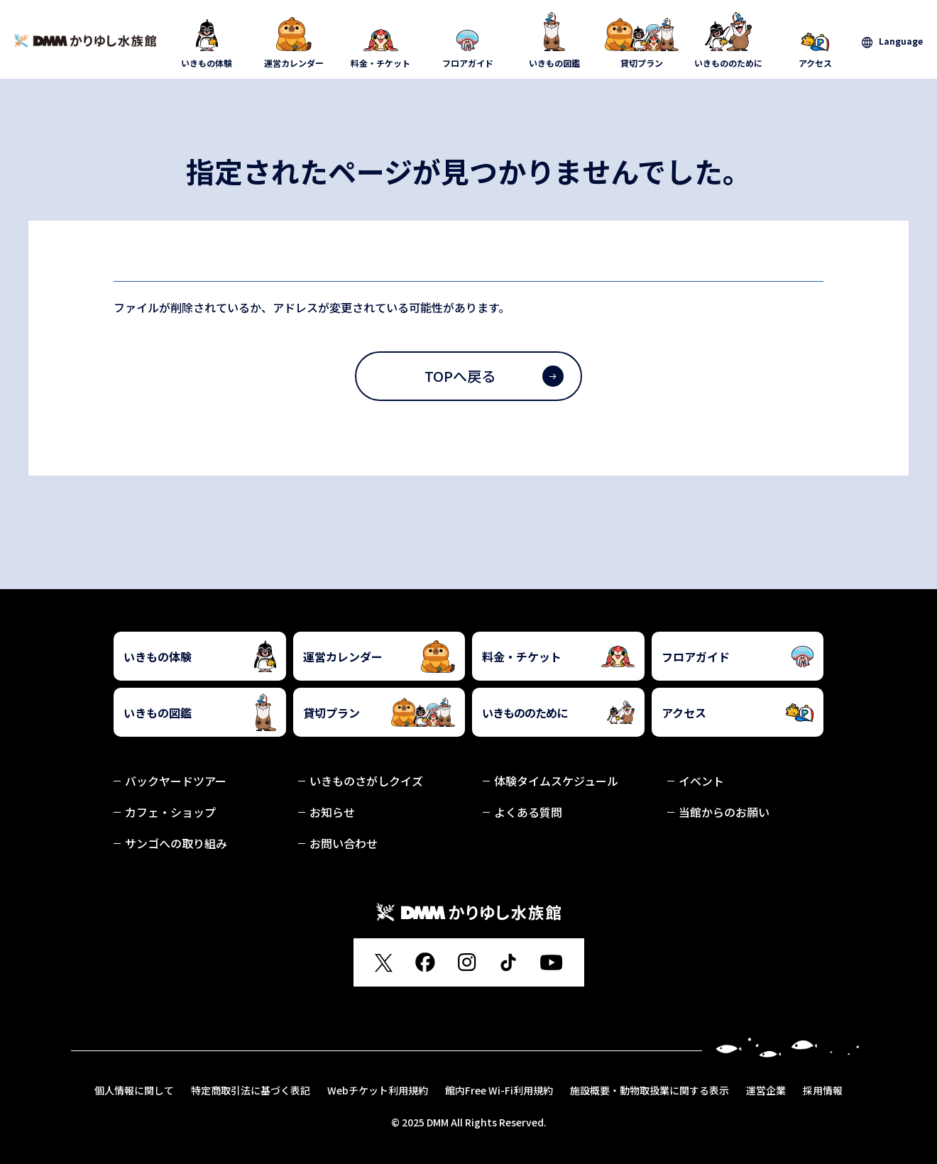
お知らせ (332, 811)
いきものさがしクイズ (366, 780)
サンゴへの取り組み (176, 843)
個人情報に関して (134, 1090)
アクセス (816, 40)
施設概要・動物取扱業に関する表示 (649, 1090)
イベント (701, 780)
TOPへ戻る (494, 376)
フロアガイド (468, 40)
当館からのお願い (724, 811)
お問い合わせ (343, 843)
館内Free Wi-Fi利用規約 (499, 1090)
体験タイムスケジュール (556, 780)
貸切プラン (642, 40)
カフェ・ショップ (170, 811)
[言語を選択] (892, 41)
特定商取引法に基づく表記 (250, 1090)
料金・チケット (380, 40)
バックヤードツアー (175, 780)
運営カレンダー (294, 40)
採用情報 (823, 1090)
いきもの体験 (207, 40)
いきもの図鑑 (554, 40)
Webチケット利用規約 (377, 1090)
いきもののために (728, 40)
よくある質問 (528, 811)
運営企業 (766, 1090)
